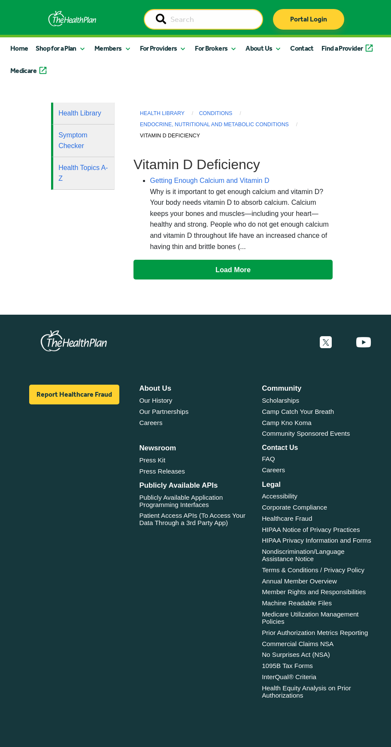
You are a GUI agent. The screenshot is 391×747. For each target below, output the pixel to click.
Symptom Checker (73, 140)
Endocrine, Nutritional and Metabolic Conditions (214, 124)
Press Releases (162, 471)
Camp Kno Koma (287, 422)
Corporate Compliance (294, 507)
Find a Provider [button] (342, 48)
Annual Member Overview (299, 581)
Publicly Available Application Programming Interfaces (181, 501)
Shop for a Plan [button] (56, 48)
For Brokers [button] (211, 48)
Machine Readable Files (297, 603)
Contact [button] (302, 48)
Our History (155, 400)
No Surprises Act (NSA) (296, 654)
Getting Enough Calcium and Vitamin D (209, 180)
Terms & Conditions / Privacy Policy (313, 570)
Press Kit (152, 460)
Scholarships (280, 400)
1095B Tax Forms (287, 665)
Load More (233, 269)
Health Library (79, 113)
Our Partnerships (163, 411)
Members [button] (108, 48)
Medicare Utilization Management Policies (310, 617)
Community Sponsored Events (306, 433)
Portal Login (308, 19)
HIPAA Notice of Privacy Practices (311, 529)
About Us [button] (259, 48)
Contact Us (280, 447)
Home (19, 48)
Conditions (216, 113)
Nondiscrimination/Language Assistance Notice (303, 555)
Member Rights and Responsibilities (314, 591)
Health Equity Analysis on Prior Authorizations (306, 691)
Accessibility (279, 496)
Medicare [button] (23, 71)
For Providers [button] (158, 48)
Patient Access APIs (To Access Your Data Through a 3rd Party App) (192, 519)
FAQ (268, 458)
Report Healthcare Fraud (74, 394)
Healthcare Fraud (287, 518)
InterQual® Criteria (289, 676)
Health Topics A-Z (83, 173)
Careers (150, 422)
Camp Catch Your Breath (298, 411)
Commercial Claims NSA (297, 643)
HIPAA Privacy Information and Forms (316, 540)
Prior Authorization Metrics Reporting (315, 632)
